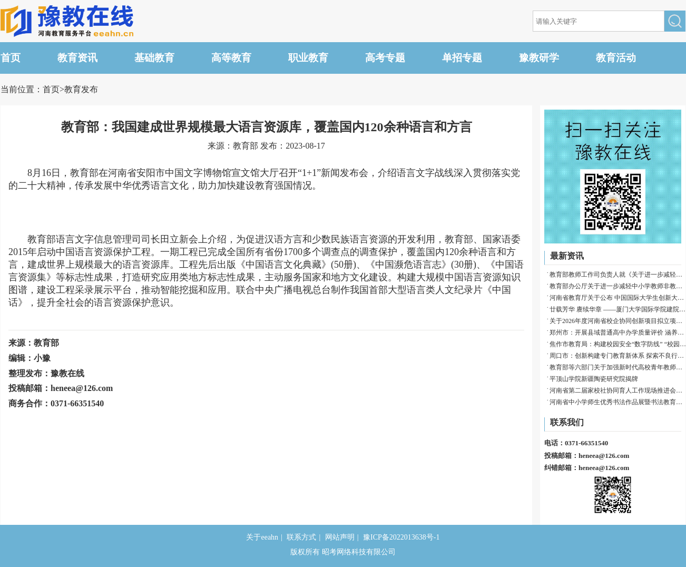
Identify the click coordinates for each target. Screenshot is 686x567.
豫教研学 (539, 57)
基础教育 (154, 57)
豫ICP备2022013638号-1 (401, 537)
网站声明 (340, 537)
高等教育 (231, 57)
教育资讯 (77, 57)
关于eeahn (262, 537)
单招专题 (462, 57)
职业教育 (308, 57)
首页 (11, 57)
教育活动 (616, 57)
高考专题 (385, 57)
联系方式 (301, 537)
